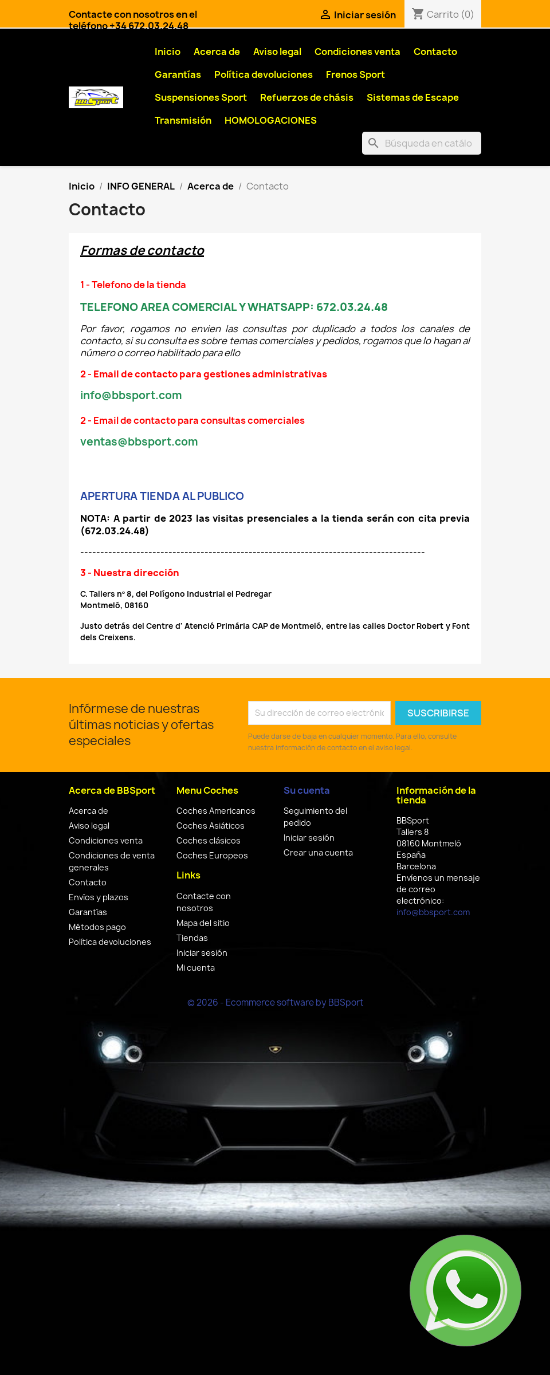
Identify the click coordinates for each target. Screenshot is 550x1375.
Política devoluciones (263, 74)
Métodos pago (97, 926)
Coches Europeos (212, 855)
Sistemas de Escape (413, 97)
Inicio (167, 51)
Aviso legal (277, 51)
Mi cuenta (195, 967)
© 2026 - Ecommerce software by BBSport (275, 1002)
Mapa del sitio (203, 922)
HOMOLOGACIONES (271, 120)
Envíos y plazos (98, 897)
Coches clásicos (208, 840)
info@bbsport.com (433, 912)
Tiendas (192, 937)
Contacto (435, 51)
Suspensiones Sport (201, 97)
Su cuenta (307, 790)
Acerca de (217, 51)
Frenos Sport (355, 74)
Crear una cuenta (318, 852)
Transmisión (183, 120)
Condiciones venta (357, 51)
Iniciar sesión (201, 952)
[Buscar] (421, 143)
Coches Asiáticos (210, 825)
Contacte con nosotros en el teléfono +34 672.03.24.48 (133, 20)
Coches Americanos (216, 810)
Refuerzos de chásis (306, 97)
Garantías (178, 74)
